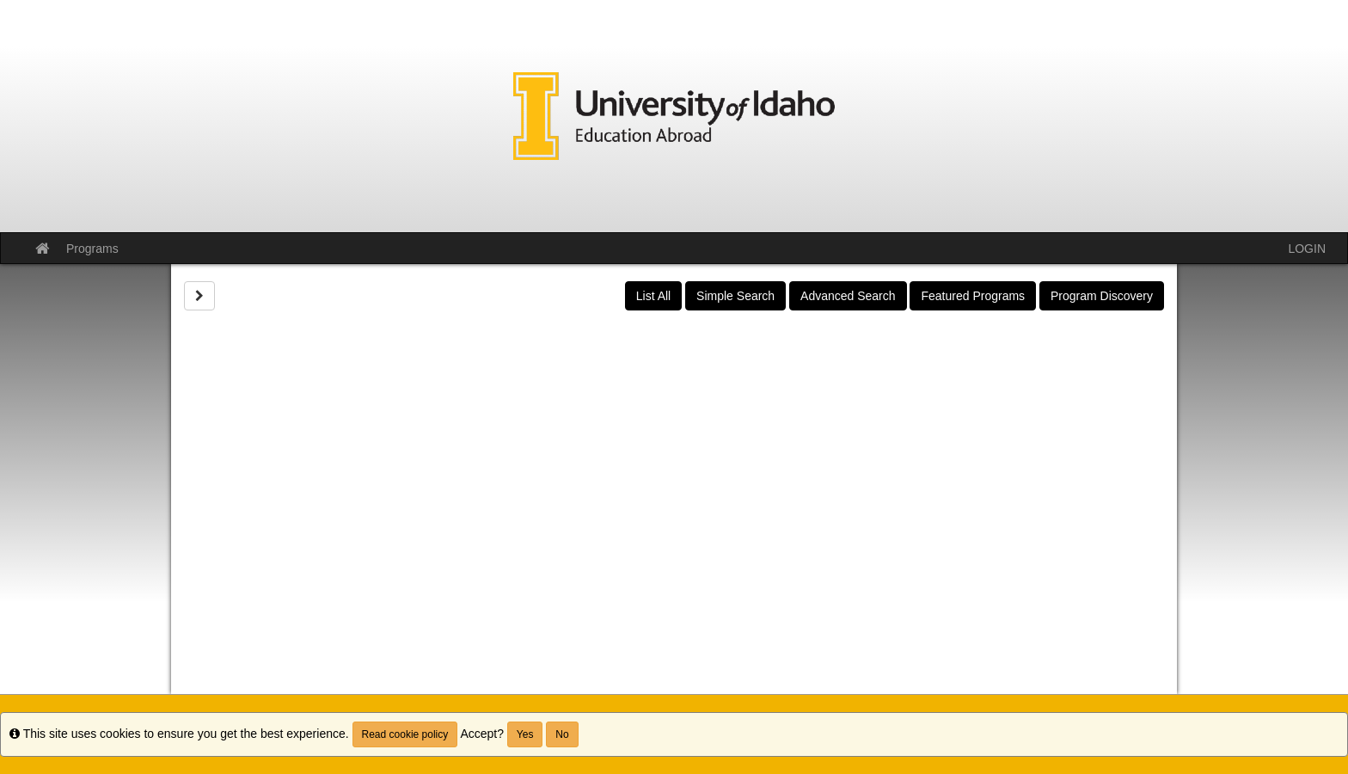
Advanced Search (848, 296)
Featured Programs (973, 296)
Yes (525, 734)
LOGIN (1307, 248)
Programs (92, 248)
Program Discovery (1102, 296)
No (561, 734)
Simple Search (735, 296)
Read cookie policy (405, 734)
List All (653, 296)
